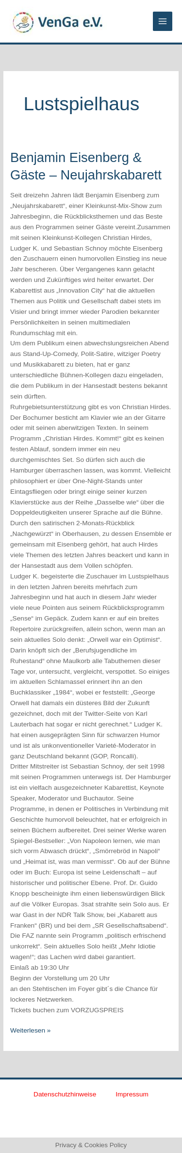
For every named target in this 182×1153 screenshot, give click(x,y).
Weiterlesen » (30, 1029)
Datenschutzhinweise (64, 1094)
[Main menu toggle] (163, 21)
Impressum (132, 1094)
